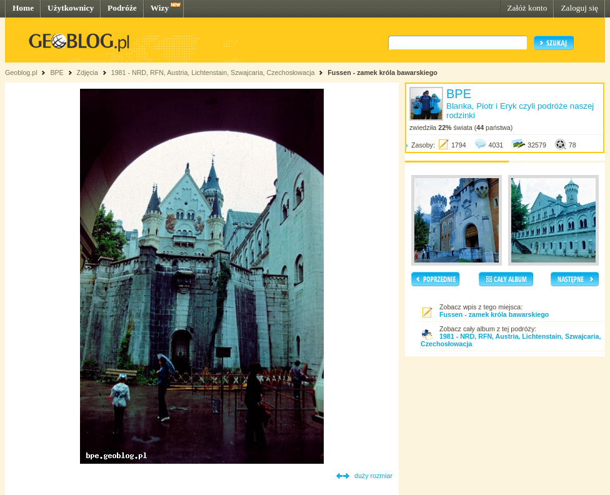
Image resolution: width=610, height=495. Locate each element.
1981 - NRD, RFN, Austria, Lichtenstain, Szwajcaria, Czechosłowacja (213, 72)
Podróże (122, 7)
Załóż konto (527, 7)
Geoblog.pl (21, 72)
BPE (56, 72)
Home (23, 7)
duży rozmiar (373, 475)
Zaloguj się (579, 7)
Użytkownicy (71, 7)
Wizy (160, 7)
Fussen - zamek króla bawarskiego (382, 72)
